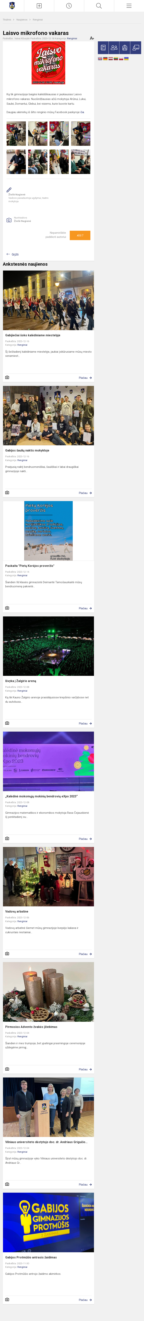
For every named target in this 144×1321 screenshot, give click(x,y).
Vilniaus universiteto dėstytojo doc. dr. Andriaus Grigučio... (46, 1142)
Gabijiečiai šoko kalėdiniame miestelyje (32, 335)
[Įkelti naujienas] (39, 6)
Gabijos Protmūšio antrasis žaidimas (31, 1257)
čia (82, 112)
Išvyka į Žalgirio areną (20, 681)
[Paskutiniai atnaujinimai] (69, 6)
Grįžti (15, 254)
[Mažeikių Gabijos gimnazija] (12, 5)
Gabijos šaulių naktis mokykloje (27, 450)
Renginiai (38, 19)
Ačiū (80, 235)
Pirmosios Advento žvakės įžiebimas (31, 1027)
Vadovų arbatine (16, 911)
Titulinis (7, 19)
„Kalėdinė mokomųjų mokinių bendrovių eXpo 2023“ (41, 796)
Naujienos (22, 19)
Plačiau (83, 377)
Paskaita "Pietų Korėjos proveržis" (29, 566)
